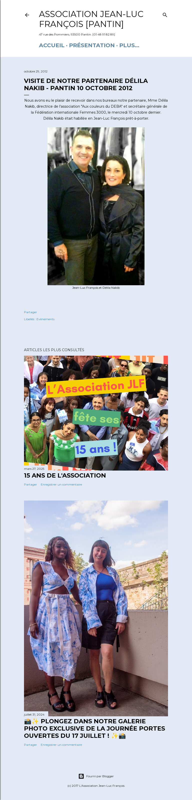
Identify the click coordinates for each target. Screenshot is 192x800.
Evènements (45, 319)
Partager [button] (30, 312)
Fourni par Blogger (96, 776)
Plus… (129, 45)
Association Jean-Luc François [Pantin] (91, 19)
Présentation (92, 45)
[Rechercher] (165, 14)
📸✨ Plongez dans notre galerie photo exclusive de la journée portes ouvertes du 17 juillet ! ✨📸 (94, 728)
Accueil (51, 45)
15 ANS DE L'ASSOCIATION (65, 475)
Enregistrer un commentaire (61, 484)
